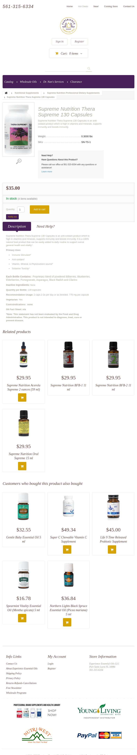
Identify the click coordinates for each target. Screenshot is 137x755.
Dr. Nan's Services (53, 81)
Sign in (59, 41)
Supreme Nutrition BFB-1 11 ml (68, 387)
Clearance (76, 81)
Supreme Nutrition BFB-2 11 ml (113, 387)
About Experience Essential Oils (22, 668)
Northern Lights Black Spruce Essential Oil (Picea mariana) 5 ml (68, 610)
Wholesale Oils (28, 81)
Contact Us (11, 663)
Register (79, 41)
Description (17, 226)
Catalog (8, 81)
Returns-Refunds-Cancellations (21, 683)
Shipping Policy (14, 673)
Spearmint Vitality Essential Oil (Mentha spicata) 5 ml (23, 608)
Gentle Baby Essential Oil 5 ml (23, 539)
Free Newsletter (14, 688)
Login (50, 663)
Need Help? (46, 226)
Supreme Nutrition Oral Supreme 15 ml (23, 456)
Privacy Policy (13, 678)
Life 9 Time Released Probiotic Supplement (113, 539)
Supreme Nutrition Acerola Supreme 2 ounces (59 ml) (23, 387)
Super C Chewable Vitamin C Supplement (68, 539)
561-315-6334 (18, 6)
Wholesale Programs (16, 693)
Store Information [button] (102, 656)
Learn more (46, 171)
